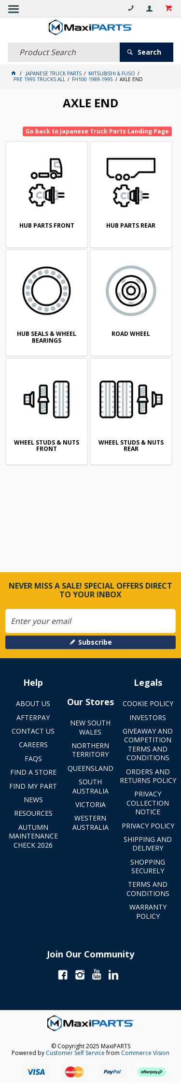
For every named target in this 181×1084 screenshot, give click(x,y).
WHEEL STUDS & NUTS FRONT (46, 446)
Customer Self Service (75, 1053)
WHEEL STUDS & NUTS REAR (131, 446)
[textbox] (64, 52)
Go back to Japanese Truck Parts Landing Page (97, 131)
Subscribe (95, 642)
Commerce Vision (145, 1053)
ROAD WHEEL (130, 334)
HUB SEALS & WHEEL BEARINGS (46, 338)
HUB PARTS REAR (130, 226)
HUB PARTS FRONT (46, 226)
